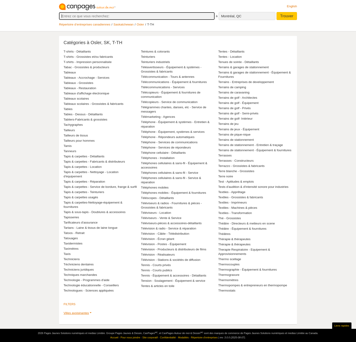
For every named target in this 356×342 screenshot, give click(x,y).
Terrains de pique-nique (234, 134)
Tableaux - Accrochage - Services (86, 77)
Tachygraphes (73, 124)
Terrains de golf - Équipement (238, 103)
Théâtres (224, 234)
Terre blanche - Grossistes (236, 171)
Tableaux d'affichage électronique (86, 93)
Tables (68, 109)
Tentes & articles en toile (157, 286)
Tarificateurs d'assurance (81, 222)
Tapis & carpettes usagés (81, 197)
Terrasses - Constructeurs (236, 160)
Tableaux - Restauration (80, 88)
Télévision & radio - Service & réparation (168, 228)
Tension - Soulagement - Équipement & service (173, 280)
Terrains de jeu (228, 124)
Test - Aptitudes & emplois (236, 181)
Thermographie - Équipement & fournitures (247, 269)
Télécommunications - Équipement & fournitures (174, 82)
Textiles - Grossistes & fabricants (240, 197)
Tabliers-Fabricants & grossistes (85, 119)
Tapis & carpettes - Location (83, 166)
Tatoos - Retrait (74, 233)
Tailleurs (69, 130)
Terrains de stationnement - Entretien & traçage (250, 145)
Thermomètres (228, 280)
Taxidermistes (73, 243)
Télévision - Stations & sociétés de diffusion (170, 260)
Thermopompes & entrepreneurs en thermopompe (252, 285)
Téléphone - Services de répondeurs (166, 147)
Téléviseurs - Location (156, 212)
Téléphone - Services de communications (169, 142)
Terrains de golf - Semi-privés (238, 113)
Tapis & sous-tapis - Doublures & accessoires (95, 212)
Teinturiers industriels (155, 62)
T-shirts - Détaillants (77, 51)
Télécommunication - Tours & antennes (168, 76)
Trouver (286, 16)
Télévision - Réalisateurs (158, 254)
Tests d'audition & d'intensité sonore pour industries (253, 187)
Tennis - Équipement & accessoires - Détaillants (173, 275)
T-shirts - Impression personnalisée (88, 62)
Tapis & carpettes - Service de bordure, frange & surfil (100, 187)
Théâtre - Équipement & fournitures (242, 228)
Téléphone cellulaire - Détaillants (163, 152)
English (292, 6)
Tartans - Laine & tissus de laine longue (90, 227)
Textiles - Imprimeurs (232, 202)
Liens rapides (341, 325)
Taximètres (71, 248)
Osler (140, 24)
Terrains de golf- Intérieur (235, 118)
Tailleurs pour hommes (79, 140)
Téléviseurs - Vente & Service (161, 218)
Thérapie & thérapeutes (234, 239)
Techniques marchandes (80, 275)
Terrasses (225, 155)
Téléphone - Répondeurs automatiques (168, 137)
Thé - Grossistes (229, 218)
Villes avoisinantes (76, 313)
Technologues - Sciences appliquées (89, 290)
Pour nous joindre (130, 337)
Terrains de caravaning (234, 92)
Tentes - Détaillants (231, 51)
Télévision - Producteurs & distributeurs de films (173, 249)
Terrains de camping (232, 87)
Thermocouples (229, 264)
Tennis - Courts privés (156, 265)
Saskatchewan (124, 24)
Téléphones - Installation (158, 158)
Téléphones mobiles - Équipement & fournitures (173, 192)
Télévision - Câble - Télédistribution (165, 233)
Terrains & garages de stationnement (243, 67)
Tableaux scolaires (76, 98)
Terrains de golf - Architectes (237, 97)
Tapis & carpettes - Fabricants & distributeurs (94, 161)
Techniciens (72, 259)
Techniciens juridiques (79, 269)
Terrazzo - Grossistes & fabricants (241, 166)
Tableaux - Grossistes (78, 83)
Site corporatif (150, 337)
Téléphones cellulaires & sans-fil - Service (169, 172)
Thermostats (226, 290)
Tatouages (71, 238)
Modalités (183, 337)
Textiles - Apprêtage (231, 192)
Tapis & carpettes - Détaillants (84, 156)
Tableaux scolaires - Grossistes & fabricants (94, 104)
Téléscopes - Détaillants (157, 198)
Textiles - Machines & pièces (237, 207)
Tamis (68, 146)
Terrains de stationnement (236, 139)
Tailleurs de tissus (76, 135)
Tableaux (70, 72)
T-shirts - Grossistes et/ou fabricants (88, 56)
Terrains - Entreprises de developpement (246, 82)
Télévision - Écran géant (157, 239)
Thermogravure (228, 275)
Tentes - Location (230, 56)
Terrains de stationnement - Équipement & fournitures (254, 150)
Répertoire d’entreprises (204, 337)
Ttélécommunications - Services (163, 87)
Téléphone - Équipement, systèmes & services (173, 131)
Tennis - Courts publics (156, 270)
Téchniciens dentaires (79, 264)
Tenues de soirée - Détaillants (238, 62)
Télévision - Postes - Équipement (163, 244)
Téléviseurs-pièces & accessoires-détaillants (171, 223)
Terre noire (225, 176)
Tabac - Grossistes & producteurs (86, 67)
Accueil (114, 337)
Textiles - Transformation (235, 213)
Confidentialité (168, 337)
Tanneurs (70, 151)
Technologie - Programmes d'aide (86, 280)
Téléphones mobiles (155, 187)
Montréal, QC (231, 16)
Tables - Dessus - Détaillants (83, 114)
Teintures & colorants (155, 51)
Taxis (67, 254)
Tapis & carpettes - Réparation (84, 181)
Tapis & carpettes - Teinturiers (84, 192)
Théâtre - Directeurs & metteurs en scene (246, 223)
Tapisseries (71, 217)
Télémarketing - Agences (158, 116)
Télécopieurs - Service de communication (169, 102)
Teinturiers (148, 56)
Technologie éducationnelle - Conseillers (91, 285)
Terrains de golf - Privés (234, 108)
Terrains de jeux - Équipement (238, 129)
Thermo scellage (229, 259)
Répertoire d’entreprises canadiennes (84, 24)
